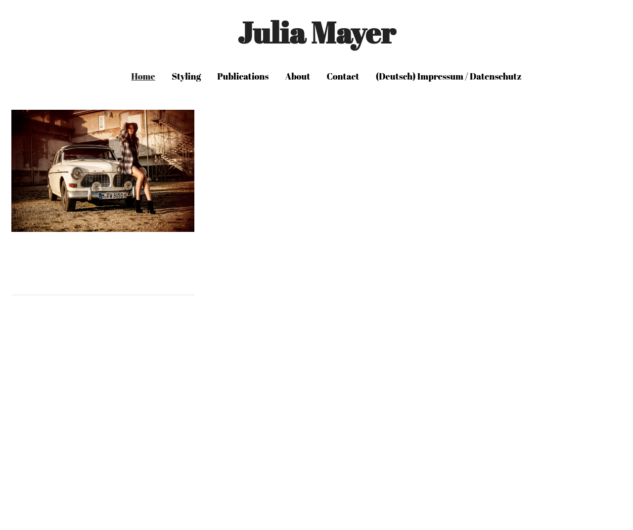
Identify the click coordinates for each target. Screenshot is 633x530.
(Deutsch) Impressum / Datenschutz (449, 76)
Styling (186, 76)
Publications (243, 76)
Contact (343, 76)
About (298, 76)
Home (143, 76)
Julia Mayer (316, 32)
